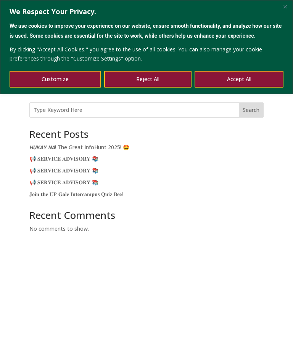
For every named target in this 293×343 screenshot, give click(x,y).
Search (251, 109)
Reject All (147, 79)
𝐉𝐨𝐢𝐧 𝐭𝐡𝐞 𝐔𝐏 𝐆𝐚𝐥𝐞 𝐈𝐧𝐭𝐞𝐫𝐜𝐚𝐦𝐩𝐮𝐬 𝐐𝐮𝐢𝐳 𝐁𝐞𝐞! (76, 194)
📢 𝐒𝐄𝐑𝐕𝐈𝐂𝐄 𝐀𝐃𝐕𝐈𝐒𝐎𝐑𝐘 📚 (63, 158)
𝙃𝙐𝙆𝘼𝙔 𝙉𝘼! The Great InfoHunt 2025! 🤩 (79, 147)
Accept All (239, 79)
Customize (55, 79)
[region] (146, 47)
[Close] (285, 6)
